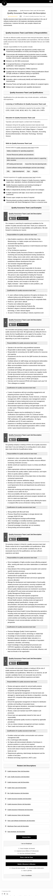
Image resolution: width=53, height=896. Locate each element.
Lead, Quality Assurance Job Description (18, 776)
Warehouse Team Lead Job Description (18, 826)
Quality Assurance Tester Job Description (18, 815)
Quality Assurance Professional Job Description (20, 809)
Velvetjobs (4, 3)
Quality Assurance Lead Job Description (18, 782)
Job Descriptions (12, 10)
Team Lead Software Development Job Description (21, 820)
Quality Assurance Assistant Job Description (19, 798)
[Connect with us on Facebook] (2, 894)
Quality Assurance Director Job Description (19, 804)
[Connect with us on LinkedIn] (7, 894)
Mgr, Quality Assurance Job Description (18, 793)
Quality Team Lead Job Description (16, 787)
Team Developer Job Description (16, 831)
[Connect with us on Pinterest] (4, 894)
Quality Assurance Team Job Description (18, 771)
